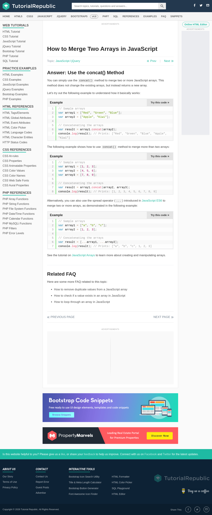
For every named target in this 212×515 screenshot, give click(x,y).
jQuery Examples (13, 89)
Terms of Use (10, 481)
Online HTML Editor (196, 24)
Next (167, 61)
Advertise (41, 492)
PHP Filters (10, 228)
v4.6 (94, 16)
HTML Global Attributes (17, 117)
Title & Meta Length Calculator (85, 482)
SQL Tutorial (10, 60)
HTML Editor (118, 494)
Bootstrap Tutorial (13, 51)
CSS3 (30, 16)
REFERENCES (131, 16)
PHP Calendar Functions (18, 218)
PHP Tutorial (10, 56)
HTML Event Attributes (16, 122)
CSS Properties (12, 160)
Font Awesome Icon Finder (83, 494)
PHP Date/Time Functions (19, 213)
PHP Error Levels (13, 233)
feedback (89, 454)
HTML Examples (13, 74)
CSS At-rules (11, 156)
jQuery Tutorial (12, 46)
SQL (115, 16)
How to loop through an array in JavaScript (82, 302)
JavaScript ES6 (152, 200)
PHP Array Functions (15, 199)
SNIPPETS (176, 16)
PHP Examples (12, 99)
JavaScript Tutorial (14, 41)
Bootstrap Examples (15, 94)
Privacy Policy (10, 487)
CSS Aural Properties (16, 185)
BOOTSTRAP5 (79, 16)
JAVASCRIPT (44, 16)
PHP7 (106, 16)
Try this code (160, 102)
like (63, 454)
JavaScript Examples (15, 84)
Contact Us (42, 476)
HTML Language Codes (17, 132)
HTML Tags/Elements (16, 112)
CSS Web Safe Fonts (16, 180)
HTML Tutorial (11, 31)
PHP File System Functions (19, 208)
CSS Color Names (14, 175)
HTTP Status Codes (15, 142)
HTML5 (18, 16)
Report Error (42, 481)
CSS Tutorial (10, 36)
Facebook (150, 454)
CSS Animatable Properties (19, 165)
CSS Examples (12, 79)
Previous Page (63, 317)
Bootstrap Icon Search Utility (84, 476)
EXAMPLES (150, 16)
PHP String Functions (16, 203)
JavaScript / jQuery (68, 61)
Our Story (8, 476)
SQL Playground (120, 488)
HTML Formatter (120, 476)
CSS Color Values (14, 170)
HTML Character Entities (18, 137)
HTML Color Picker (14, 127)
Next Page (161, 317)
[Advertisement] (110, 33)
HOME (6, 16)
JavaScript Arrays (83, 255)
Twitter (167, 454)
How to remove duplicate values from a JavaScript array (90, 289)
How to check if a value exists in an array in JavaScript (89, 295)
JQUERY (62, 16)
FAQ (163, 16)
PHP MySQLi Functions (17, 223)
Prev (153, 61)
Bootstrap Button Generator (84, 488)
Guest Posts (42, 487)
